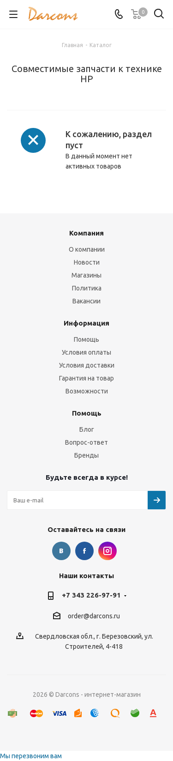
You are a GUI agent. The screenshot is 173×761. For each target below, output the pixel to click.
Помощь (86, 339)
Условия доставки (86, 365)
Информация (86, 323)
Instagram (107, 551)
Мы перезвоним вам (31, 756)
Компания (86, 233)
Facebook (84, 551)
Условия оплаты (86, 352)
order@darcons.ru (94, 616)
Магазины (86, 275)
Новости (87, 262)
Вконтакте (61, 551)
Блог (86, 429)
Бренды (86, 455)
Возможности (87, 391)
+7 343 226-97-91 (91, 595)
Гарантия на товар (86, 378)
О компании (87, 249)
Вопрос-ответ (86, 442)
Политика (86, 288)
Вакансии (86, 301)
